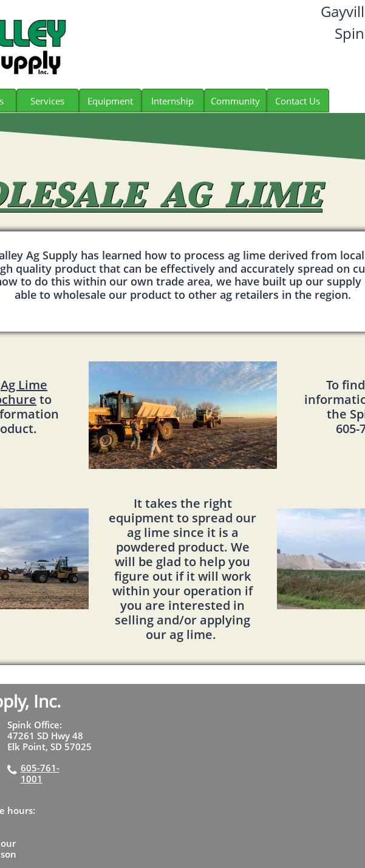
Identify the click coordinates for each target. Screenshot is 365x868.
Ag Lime (24, 385)
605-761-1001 (40, 773)
